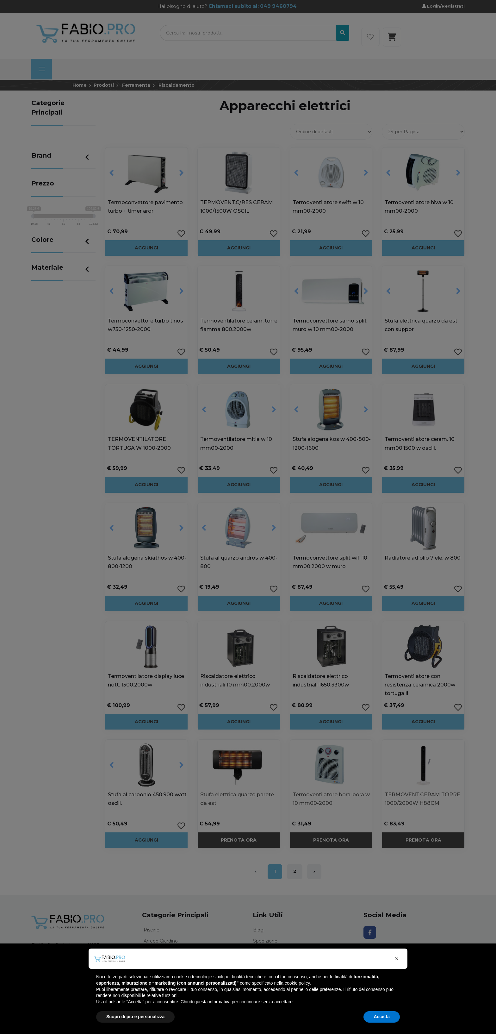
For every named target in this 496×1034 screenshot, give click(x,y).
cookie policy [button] (297, 983)
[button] (397, 959)
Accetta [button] (382, 1016)
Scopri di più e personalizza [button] (135, 1016)
